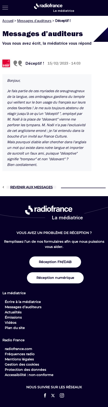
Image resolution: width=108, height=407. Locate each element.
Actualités (13, 312)
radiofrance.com (18, 349)
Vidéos (10, 322)
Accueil (7, 21)
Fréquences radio (20, 354)
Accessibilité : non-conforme (29, 375)
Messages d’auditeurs (34, 21)
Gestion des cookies (22, 364)
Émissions (13, 317)
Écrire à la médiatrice (23, 302)
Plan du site (15, 328)
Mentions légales (19, 359)
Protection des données (25, 370)
